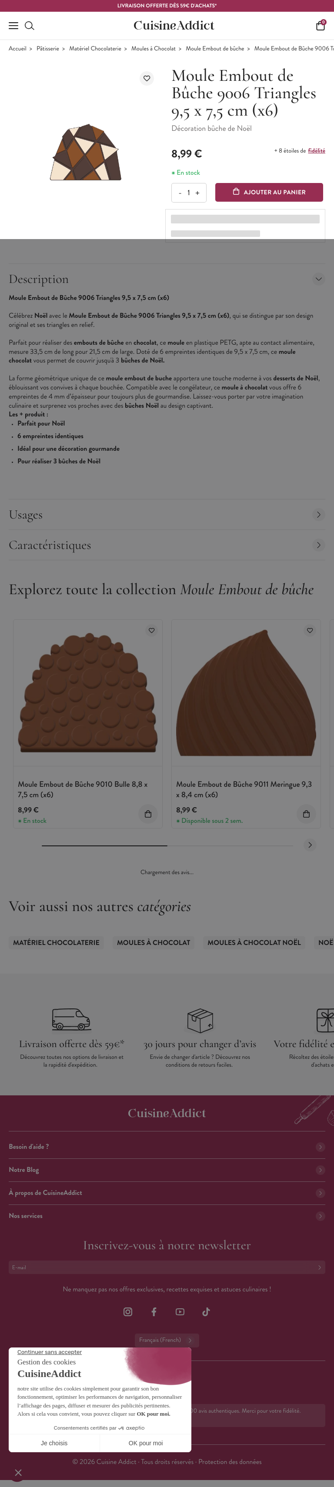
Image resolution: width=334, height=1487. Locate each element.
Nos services (167, 1216)
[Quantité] (188, 192)
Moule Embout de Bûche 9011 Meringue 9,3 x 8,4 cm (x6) (244, 789)
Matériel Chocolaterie (95, 49)
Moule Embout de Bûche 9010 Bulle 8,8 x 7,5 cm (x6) (82, 789)
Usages (167, 514)
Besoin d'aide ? (167, 1147)
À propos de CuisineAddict (167, 1193)
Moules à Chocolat (153, 49)
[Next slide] (310, 845)
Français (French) (167, 1340)
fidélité (316, 151)
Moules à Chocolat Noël (254, 943)
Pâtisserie (48, 49)
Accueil (18, 49)
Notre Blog (167, 1170)
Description (167, 279)
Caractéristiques (167, 545)
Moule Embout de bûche (215, 49)
